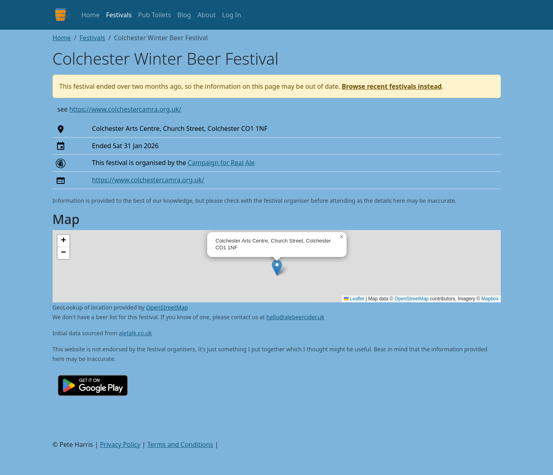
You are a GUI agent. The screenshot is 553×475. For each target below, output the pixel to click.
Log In (231, 14)
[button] (277, 267)
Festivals (119, 14)
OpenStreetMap (412, 299)
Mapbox (490, 299)
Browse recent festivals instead (392, 86)
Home (91, 14)
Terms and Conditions (180, 444)
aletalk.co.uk (135, 333)
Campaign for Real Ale (221, 162)
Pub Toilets (154, 14)
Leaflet (354, 299)
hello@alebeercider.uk (295, 317)
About (207, 14)
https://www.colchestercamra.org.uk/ (125, 109)
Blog (184, 14)
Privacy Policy (120, 444)
